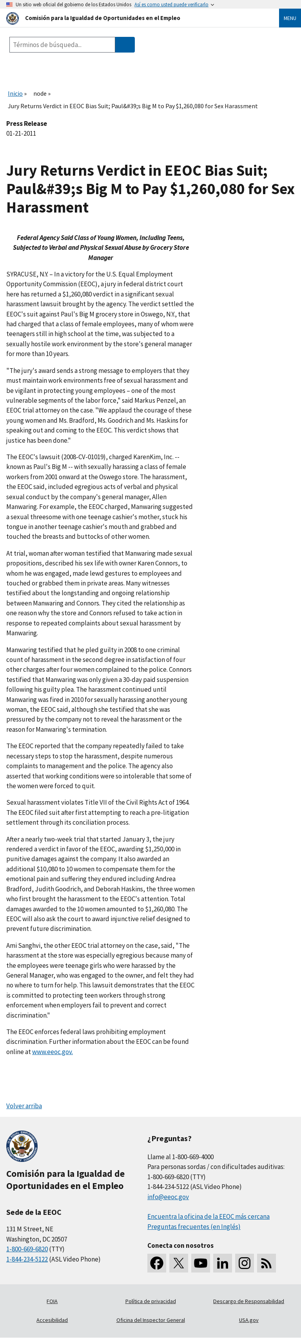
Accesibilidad (52, 1319)
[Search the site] (62, 45)
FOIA (52, 1301)
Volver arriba (24, 1106)
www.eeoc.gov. (52, 1051)
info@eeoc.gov (168, 1197)
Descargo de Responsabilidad (248, 1301)
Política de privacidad (150, 1301)
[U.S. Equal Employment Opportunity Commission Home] (133, 18)
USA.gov (249, 1319)
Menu (290, 18)
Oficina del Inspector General (150, 1319)
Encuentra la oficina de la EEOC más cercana (208, 1216)
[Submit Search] (125, 45)
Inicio (15, 93)
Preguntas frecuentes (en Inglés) (194, 1226)
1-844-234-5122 (27, 1259)
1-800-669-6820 (27, 1249)
